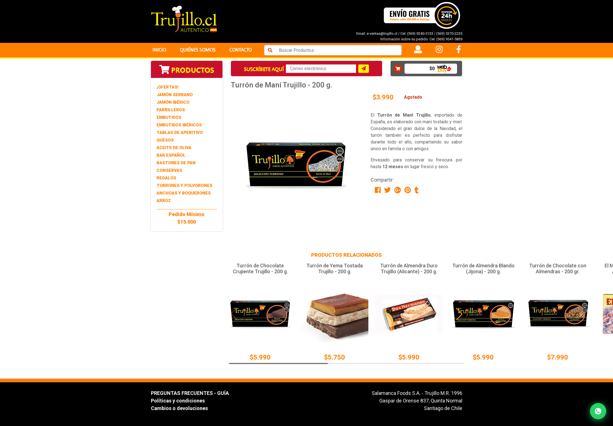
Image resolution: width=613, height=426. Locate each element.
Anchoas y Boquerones (184, 193)
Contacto (240, 50)
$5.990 (260, 357)
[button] (459, 314)
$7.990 (557, 357)
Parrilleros (171, 109)
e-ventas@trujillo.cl (382, 33)
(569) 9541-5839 (449, 39)
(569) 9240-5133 (420, 33)
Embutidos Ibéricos (179, 125)
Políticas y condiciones (178, 401)
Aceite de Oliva (174, 147)
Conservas (169, 170)
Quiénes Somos (197, 50)
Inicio (159, 50)
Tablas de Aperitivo (180, 132)
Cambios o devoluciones (179, 408)
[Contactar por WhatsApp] (598, 411)
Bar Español (171, 155)
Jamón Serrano (175, 94)
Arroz (164, 200)
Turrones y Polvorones (184, 185)
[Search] (338, 50)
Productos (186, 70)
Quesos (165, 140)
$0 (432, 68)
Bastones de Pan (176, 162)
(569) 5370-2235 (449, 33)
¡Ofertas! (167, 87)
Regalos (166, 177)
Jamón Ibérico (173, 102)
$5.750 (334, 357)
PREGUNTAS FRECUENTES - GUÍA (190, 393)
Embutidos (169, 117)
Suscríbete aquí (264, 69)
